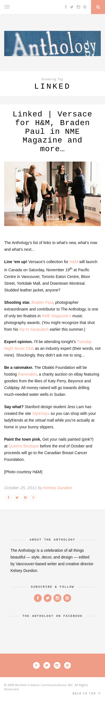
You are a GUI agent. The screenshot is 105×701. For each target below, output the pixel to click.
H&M (73, 261)
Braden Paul (42, 302)
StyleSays (41, 413)
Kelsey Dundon (57, 487)
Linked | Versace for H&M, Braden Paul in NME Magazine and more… (52, 131)
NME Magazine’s (56, 316)
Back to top (87, 693)
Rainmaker (27, 374)
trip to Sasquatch (34, 329)
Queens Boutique (24, 446)
